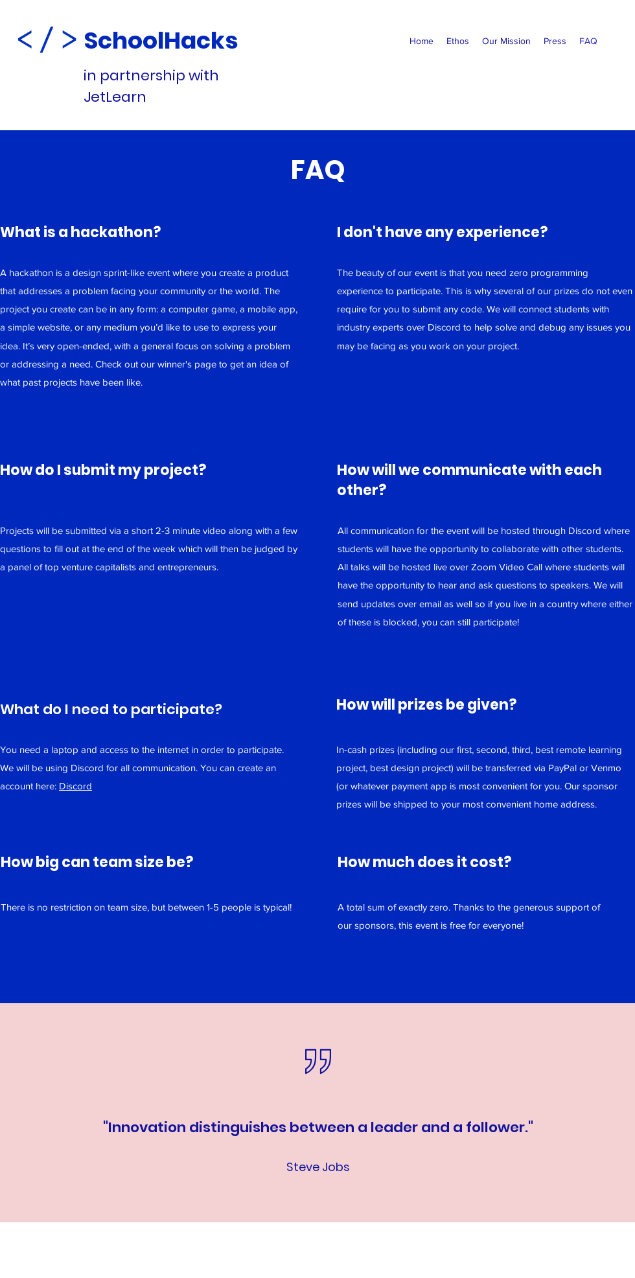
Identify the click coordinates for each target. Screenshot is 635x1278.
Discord (75, 785)
